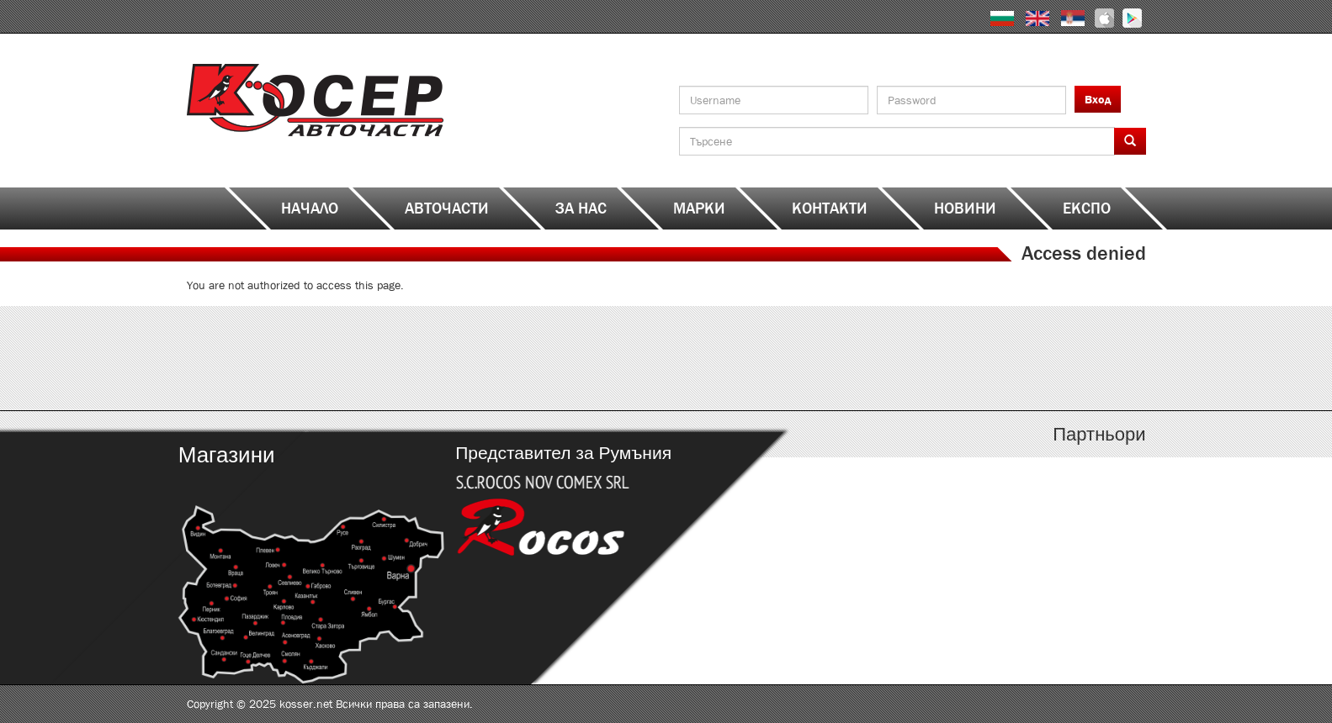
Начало (309, 208)
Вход (1098, 99)
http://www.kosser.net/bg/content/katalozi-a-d (306, 358)
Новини (965, 208)
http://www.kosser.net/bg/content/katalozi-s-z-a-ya (1026, 358)
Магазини (226, 454)
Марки (699, 208)
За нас (581, 208)
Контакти (830, 208)
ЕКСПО (1087, 208)
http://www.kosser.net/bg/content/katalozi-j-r (786, 358)
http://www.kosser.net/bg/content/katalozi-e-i (546, 358)
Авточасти (447, 208)
